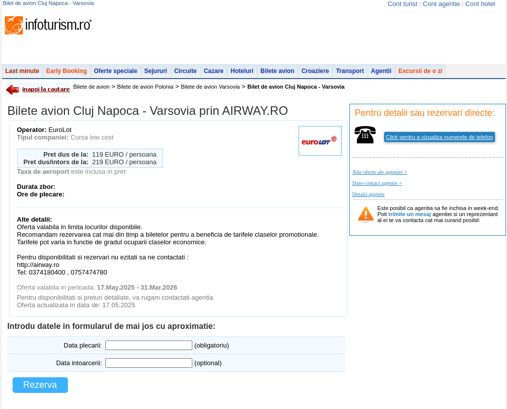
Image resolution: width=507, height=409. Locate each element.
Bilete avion (277, 71)
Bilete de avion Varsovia (210, 87)
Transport (350, 71)
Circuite (185, 71)
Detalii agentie (368, 194)
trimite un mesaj (410, 214)
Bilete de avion (92, 87)
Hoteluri (242, 71)
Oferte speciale (115, 71)
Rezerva (40, 385)
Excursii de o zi (420, 71)
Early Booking (66, 71)
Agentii (381, 71)
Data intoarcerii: (79, 363)
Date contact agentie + (377, 183)
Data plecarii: (83, 345)
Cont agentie (441, 4)
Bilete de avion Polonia (145, 87)
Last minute (22, 71)
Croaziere (315, 71)
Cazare (214, 71)
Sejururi (155, 71)
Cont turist (402, 4)
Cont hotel (480, 4)
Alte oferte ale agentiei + (379, 172)
